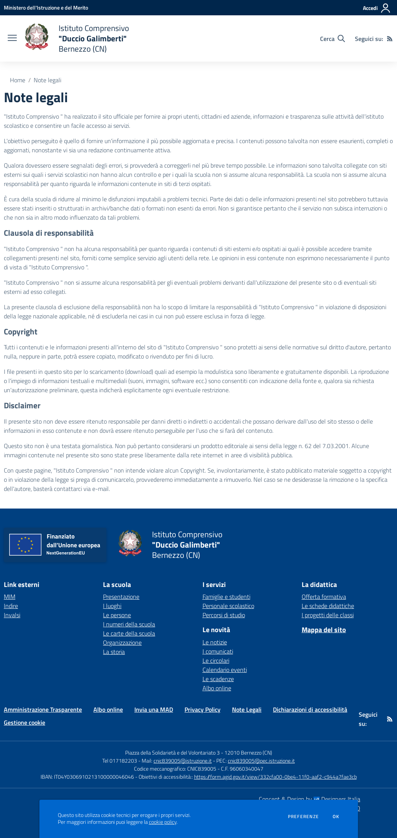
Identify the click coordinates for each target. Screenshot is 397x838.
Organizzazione (122, 642)
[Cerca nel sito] (332, 39)
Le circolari (216, 660)
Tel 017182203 (119, 760)
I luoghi (112, 605)
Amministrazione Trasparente (43, 709)
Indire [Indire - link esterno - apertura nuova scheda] (11, 605)
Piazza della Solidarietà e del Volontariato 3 (172, 752)
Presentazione (121, 596)
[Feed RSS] (389, 38)
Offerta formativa (324, 596)
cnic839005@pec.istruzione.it (261, 760)
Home (17, 80)
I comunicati (218, 651)
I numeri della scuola (129, 624)
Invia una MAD (153, 709)
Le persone (117, 615)
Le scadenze (218, 678)
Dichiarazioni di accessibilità (310, 709)
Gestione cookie (24, 722)
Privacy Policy (203, 709)
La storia (114, 651)
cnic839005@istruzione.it (183, 760)
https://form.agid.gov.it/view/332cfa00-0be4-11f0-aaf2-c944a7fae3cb (275, 777)
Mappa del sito (324, 629)
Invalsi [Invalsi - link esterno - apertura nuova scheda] (12, 615)
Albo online (217, 688)
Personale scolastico (228, 605)
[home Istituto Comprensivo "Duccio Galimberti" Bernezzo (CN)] (77, 38)
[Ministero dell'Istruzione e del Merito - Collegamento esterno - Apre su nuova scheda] (46, 7)
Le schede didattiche (328, 605)
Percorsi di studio (224, 615)
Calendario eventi (225, 669)
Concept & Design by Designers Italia (309, 799)
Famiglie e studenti (226, 596)
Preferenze (303, 816)
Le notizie (215, 642)
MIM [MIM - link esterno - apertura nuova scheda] (9, 596)
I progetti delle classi (328, 615)
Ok (336, 816)
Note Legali (246, 709)
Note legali (47, 80)
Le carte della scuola (129, 633)
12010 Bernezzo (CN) (248, 752)
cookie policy (162, 822)
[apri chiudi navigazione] (12, 38)
